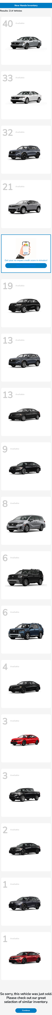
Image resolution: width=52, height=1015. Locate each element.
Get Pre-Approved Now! (26, 265)
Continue (26, 1010)
